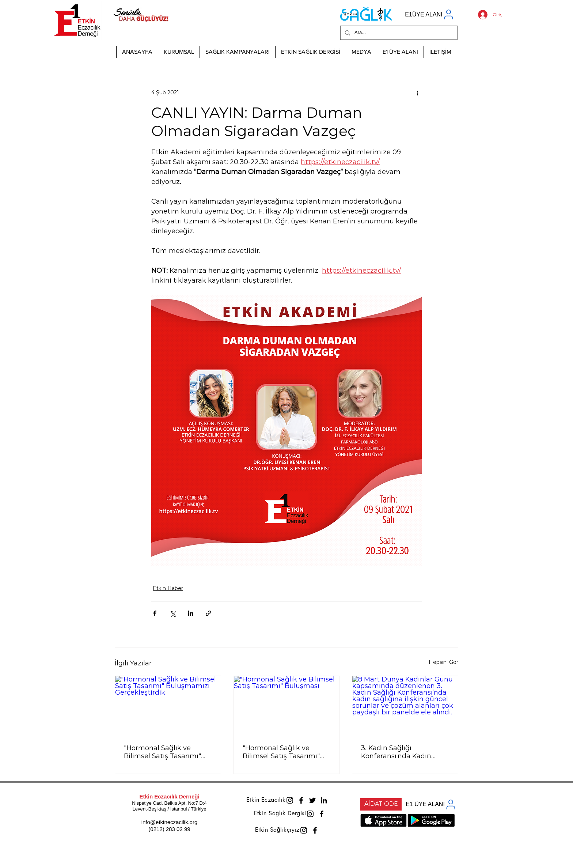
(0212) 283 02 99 (169, 829)
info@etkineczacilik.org (169, 822)
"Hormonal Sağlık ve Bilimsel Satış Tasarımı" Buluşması (281, 752)
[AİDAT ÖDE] (381, 804)
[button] (179, 52)
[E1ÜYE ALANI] (429, 14)
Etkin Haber (168, 588)
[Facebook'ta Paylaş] (154, 613)
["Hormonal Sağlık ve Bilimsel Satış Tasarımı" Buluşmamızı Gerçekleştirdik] (168, 705)
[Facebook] (301, 800)
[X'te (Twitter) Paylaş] (172, 613)
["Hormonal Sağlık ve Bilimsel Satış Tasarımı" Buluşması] (286, 705)
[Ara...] (398, 32)
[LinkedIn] (323, 800)
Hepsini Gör (443, 662)
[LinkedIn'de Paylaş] (190, 613)
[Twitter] (312, 800)
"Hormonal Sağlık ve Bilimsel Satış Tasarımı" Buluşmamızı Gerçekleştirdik (162, 752)
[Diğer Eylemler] (417, 92)
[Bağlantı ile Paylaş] (208, 613)
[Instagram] (289, 800)
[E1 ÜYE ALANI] (431, 804)
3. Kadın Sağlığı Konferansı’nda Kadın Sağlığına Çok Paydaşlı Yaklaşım (398, 752)
